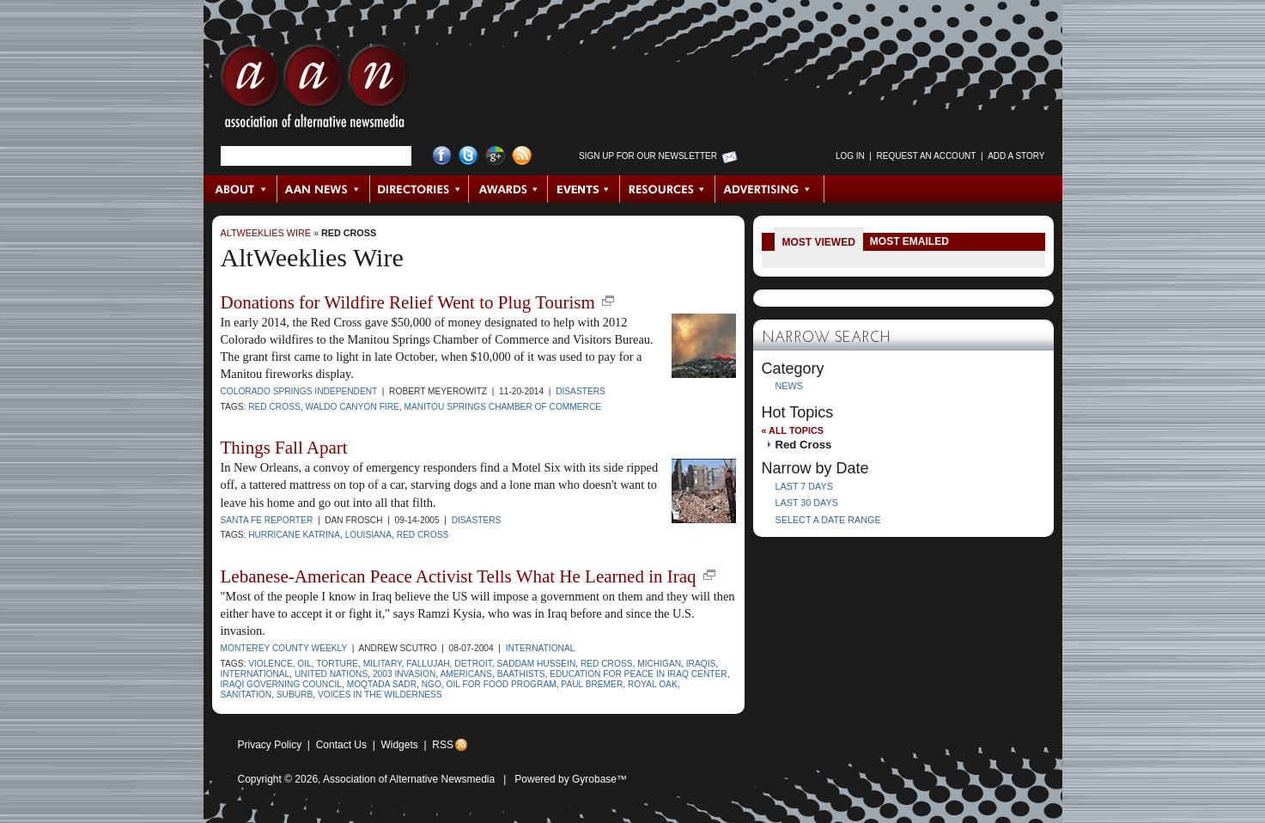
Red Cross (348, 233)
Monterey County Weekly (284, 648)
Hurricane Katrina (294, 535)
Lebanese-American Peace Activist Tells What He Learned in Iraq (458, 576)
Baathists (521, 674)
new (608, 300)
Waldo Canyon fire (351, 407)
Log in (850, 156)
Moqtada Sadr (382, 684)
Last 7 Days (804, 486)
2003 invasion (404, 674)
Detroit (473, 663)
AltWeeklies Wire (266, 233)
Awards (508, 189)
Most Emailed (909, 241)
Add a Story (1016, 156)
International (540, 648)
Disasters (580, 391)
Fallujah (427, 663)
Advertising (769, 189)
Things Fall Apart (284, 447)
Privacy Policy (270, 745)
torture (337, 663)
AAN (314, 90)
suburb (295, 694)
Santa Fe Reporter (267, 520)
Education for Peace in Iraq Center (638, 674)
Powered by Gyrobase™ (570, 779)
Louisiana (368, 535)
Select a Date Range (828, 520)
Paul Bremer (592, 684)
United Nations (331, 674)
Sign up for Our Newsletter (648, 156)
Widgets (398, 745)
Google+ (495, 156)
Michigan (659, 663)
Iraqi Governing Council (282, 684)
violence (270, 663)
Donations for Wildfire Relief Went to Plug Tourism (408, 302)
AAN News (324, 189)
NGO (431, 684)
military (382, 663)
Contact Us (341, 745)
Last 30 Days (806, 502)
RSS (442, 745)
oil (304, 663)
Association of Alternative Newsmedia (409, 779)
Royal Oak (653, 684)
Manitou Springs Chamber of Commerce (503, 407)
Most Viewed (818, 242)
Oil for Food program (501, 684)
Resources (667, 189)
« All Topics (793, 430)
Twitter (468, 156)
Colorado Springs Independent (299, 391)
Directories (419, 189)
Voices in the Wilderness (380, 694)
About (241, 189)
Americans (466, 674)
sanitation (246, 694)
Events (584, 189)
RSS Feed (522, 156)
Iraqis (701, 663)
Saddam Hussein (536, 663)
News (789, 386)
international (255, 674)
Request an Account (926, 156)
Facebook (442, 156)
